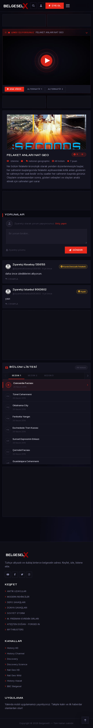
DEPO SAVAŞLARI (15, 602)
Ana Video (14, 89)
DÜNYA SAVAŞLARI (16, 607)
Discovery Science (16, 664)
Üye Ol (55, 5)
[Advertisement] (24, 20)
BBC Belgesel (13, 686)
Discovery (11, 658)
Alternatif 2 (55, 89)
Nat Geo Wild (13, 675)
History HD (11, 648)
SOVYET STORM (15, 613)
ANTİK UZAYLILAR (15, 591)
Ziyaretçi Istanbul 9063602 (29, 289)
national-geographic (39, 161)
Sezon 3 (49, 375)
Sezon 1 (16, 375)
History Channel (14, 653)
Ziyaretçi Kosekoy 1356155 (29, 264)
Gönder (76, 249)
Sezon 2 (32, 375)
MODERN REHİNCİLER (17, 596)
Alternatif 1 (34, 89)
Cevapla (11, 279)
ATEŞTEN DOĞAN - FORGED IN (22, 624)
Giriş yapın (61, 223)
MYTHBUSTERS (14, 629)
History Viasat (13, 680)
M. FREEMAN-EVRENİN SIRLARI (22, 618)
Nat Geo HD (12, 669)
